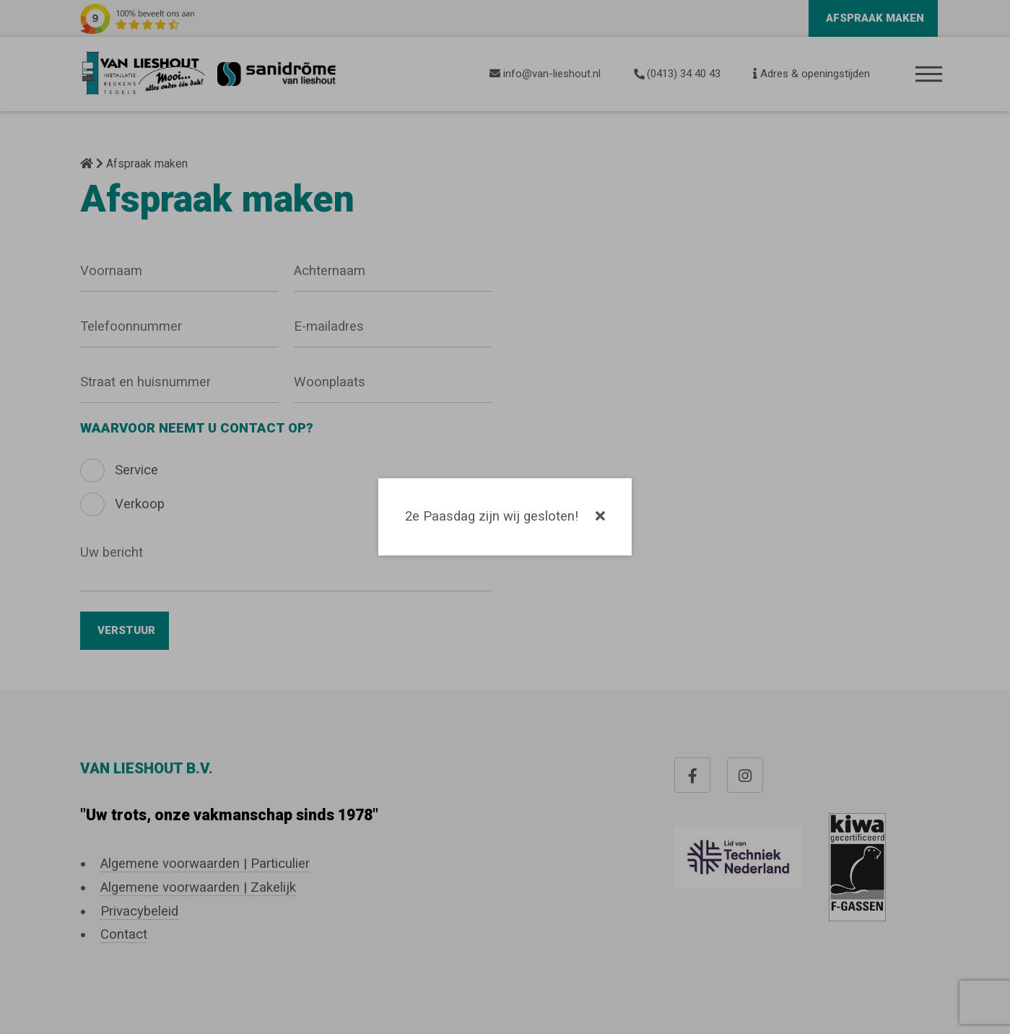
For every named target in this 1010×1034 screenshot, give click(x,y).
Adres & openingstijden (811, 73)
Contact (123, 934)
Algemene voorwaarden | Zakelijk (198, 887)
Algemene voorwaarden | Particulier (205, 864)
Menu (929, 74)
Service (136, 470)
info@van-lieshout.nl (545, 73)
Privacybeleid (139, 911)
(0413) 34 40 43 (677, 73)
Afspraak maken (875, 18)
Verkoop (140, 504)
